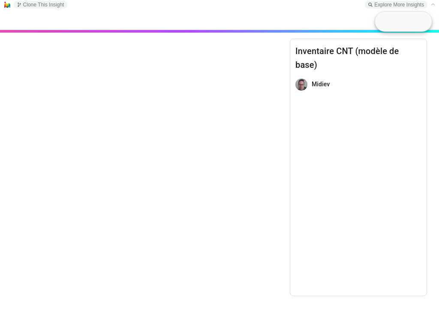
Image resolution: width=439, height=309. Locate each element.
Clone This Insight (40, 5)
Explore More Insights (396, 5)
